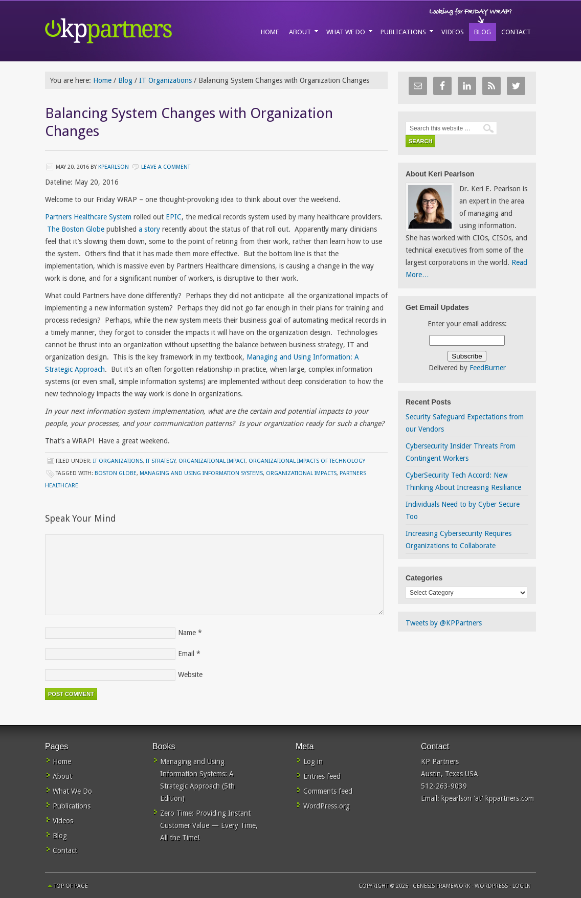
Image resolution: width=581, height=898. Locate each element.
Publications (72, 806)
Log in (313, 761)
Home (62, 761)
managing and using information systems (201, 473)
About (62, 776)
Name (187, 632)
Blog (60, 836)
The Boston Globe (75, 229)
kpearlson (113, 167)
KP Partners (132, 30)
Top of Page (71, 886)
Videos (63, 821)
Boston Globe (116, 473)
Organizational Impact (211, 461)
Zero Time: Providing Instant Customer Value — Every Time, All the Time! (209, 825)
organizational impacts (301, 473)
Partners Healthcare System (88, 217)
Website (190, 674)
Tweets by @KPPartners (444, 623)
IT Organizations (118, 461)
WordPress (491, 886)
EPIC (174, 217)
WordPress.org (326, 806)
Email (186, 653)
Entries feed (322, 776)
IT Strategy (160, 461)
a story (150, 229)
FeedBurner (488, 368)
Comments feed (327, 791)
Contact (65, 850)
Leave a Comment (165, 167)
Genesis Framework (441, 886)
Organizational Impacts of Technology (307, 461)
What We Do (72, 791)
